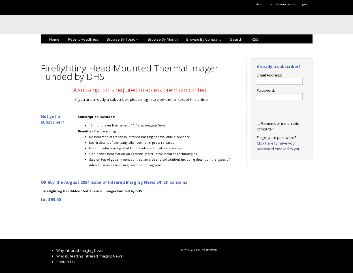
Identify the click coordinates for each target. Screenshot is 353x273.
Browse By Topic (123, 39)
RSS (254, 39)
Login (303, 4)
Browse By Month (163, 39)
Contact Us (65, 261)
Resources (285, 4)
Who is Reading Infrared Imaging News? (90, 256)
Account (264, 4)
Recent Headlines (83, 39)
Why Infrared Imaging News (80, 250)
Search (236, 39)
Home (54, 39)
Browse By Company (204, 39)
